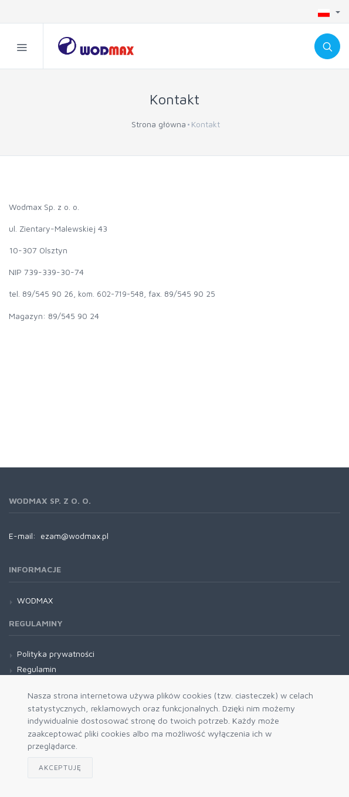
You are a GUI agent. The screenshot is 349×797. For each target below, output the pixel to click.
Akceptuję (60, 767)
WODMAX (35, 600)
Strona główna (158, 124)
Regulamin (36, 669)
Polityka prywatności (55, 654)
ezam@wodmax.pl (74, 536)
